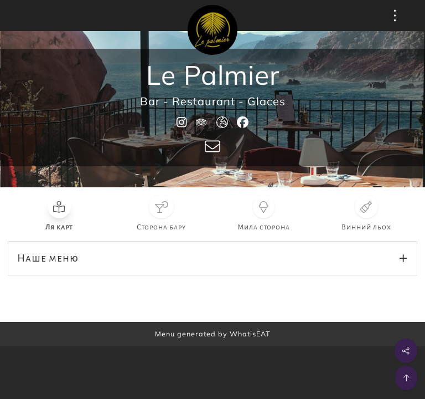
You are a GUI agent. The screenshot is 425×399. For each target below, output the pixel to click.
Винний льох (366, 227)
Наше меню (48, 258)
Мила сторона (263, 227)
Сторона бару (161, 227)
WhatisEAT (250, 333)
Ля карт (58, 227)
